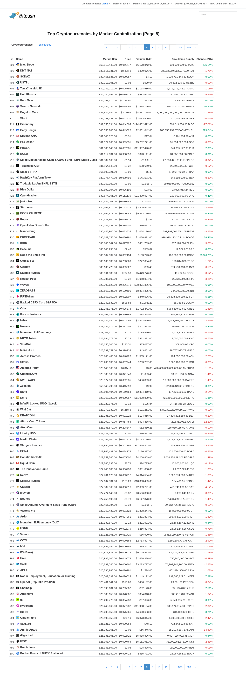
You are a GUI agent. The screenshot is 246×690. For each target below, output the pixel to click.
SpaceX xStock (30, 480)
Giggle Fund (28, 617)
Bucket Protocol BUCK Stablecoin (42, 653)
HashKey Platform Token (36, 177)
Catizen (25, 486)
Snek (23, 564)
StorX (24, 118)
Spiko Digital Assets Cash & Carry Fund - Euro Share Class (58, 159)
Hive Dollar (27, 189)
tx (21, 599)
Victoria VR (27, 510)
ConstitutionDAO (31, 457)
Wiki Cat (25, 409)
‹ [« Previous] (106, 47)
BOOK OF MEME (31, 213)
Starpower (26, 207)
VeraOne (25, 344)
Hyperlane (26, 605)
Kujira (24, 219)
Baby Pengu (28, 130)
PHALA (25, 147)
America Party (29, 367)
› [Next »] (195, 47)
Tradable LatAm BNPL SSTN (38, 183)
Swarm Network (30, 106)
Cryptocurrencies (22, 44)
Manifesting (27, 231)
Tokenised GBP (30, 165)
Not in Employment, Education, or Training (48, 576)
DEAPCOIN (27, 415)
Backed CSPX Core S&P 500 (38, 302)
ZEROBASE (27, 290)
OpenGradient (29, 195)
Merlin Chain (28, 439)
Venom (24, 534)
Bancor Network (30, 314)
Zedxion (25, 385)
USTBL (24, 82)
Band (23, 391)
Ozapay (25, 266)
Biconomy (26, 124)
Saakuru (25, 623)
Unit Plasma (28, 94)
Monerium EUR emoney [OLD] (39, 522)
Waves (24, 284)
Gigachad (26, 635)
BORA (24, 451)
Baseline (25, 249)
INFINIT (25, 611)
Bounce (25, 498)
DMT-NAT (26, 70)
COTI (23, 540)
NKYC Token (28, 338)
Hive (23, 558)
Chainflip (26, 588)
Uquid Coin (27, 463)
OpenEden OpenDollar (34, 225)
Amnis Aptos (28, 629)
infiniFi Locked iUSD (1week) (39, 403)
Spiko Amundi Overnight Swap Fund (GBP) (48, 504)
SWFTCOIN (27, 379)
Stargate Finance (31, 445)
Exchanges (44, 44)
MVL (23, 546)
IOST (23, 641)
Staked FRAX (28, 171)
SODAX (25, 76)
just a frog (26, 201)
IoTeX (23, 320)
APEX (24, 570)
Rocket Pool (28, 278)
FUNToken (27, 296)
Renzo (24, 475)
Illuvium (25, 492)
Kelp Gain (26, 100)
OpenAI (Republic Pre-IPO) (37, 582)
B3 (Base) (26, 552)
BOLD (24, 153)
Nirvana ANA (28, 135)
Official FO (27, 260)
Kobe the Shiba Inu (32, 254)
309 (189, 47)
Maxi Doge (27, 64)
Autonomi (26, 593)
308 (180, 47)
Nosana (25, 326)
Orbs (23, 308)
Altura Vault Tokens (32, 421)
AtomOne (26, 427)
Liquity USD (28, 433)
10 (159, 47)
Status (24, 362)
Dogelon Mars (29, 112)
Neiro (23, 397)
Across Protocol (30, 356)
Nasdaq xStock (30, 272)
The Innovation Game (34, 469)
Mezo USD (26, 350)
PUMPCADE (28, 237)
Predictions (27, 647)
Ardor (24, 516)
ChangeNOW (28, 373)
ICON (23, 243)
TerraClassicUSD (31, 88)
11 (166, 47)
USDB (24, 528)
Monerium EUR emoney (35, 332)
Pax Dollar (26, 141)
